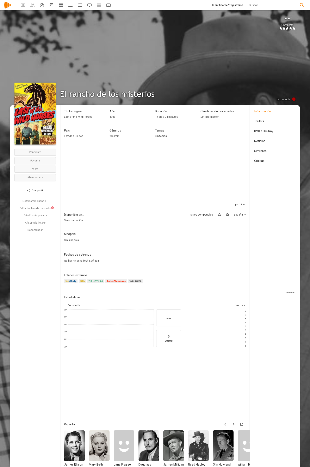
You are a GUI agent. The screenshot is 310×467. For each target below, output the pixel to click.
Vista (35, 169)
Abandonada (35, 177)
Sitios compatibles (201, 214)
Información (262, 111)
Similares (260, 151)
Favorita (35, 160)
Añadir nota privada (35, 215)
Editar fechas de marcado (37, 208)
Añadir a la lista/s (35, 222)
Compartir (35, 190)
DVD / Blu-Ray (263, 131)
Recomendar (35, 229)
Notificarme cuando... (35, 201)
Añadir (95, 260)
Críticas (259, 161)
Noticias (259, 141)
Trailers (259, 121)
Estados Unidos (73, 135)
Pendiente (35, 152)
